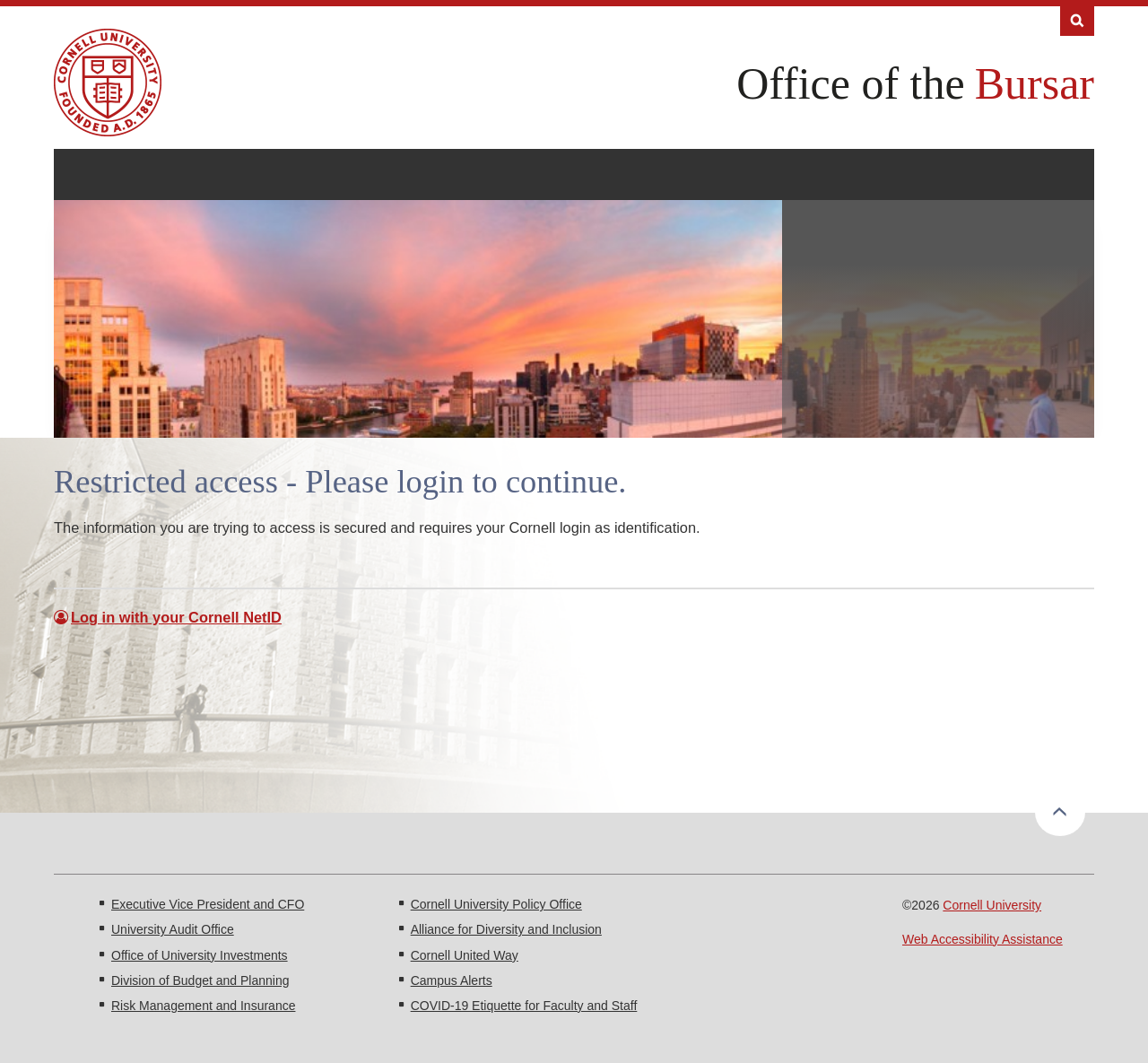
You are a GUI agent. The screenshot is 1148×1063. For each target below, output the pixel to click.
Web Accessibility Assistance (982, 939)
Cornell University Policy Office (496, 904)
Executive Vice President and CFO (207, 904)
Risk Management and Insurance (203, 1005)
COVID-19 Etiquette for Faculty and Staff (524, 1005)
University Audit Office (172, 929)
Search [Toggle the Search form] (1077, 21)
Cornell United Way (464, 955)
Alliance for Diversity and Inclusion (506, 929)
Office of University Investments (199, 955)
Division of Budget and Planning (200, 980)
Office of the (850, 83)
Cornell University (992, 905)
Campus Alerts (451, 980)
